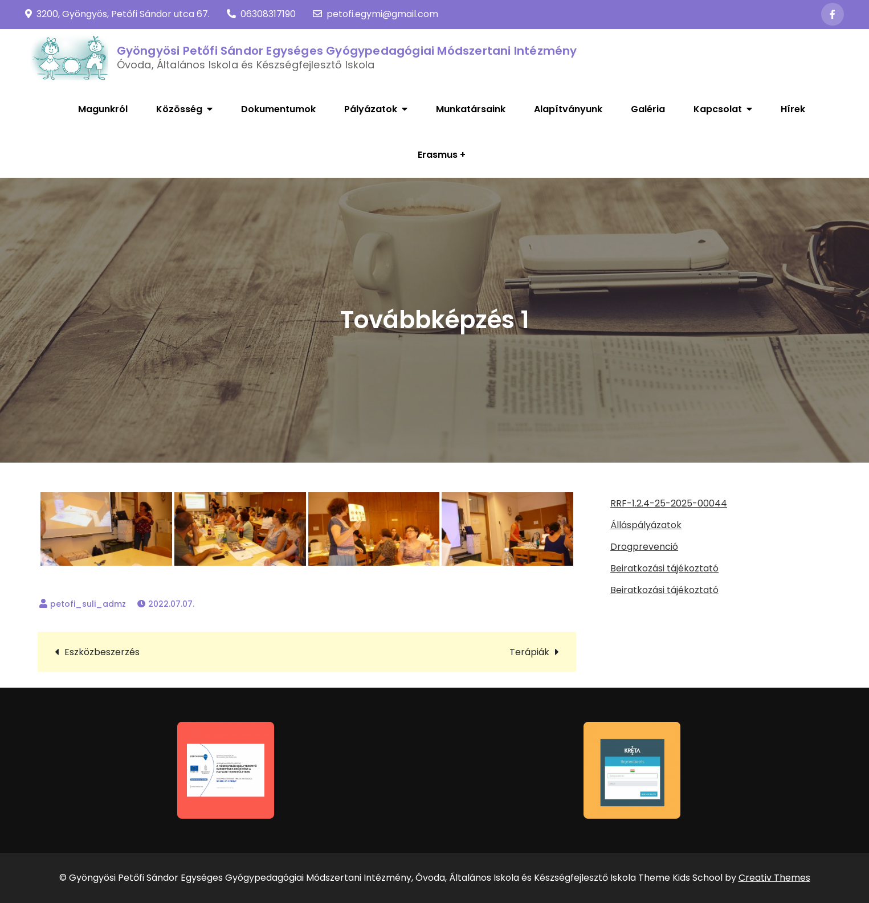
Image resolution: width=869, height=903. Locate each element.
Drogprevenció (644, 546)
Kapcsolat (717, 109)
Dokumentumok (278, 109)
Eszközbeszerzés (102, 652)
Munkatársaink (470, 109)
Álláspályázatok (646, 525)
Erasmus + (442, 154)
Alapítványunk (568, 109)
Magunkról (103, 109)
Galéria (648, 109)
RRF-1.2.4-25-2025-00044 (668, 503)
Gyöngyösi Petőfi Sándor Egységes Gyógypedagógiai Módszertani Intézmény (347, 51)
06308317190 (261, 14)
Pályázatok (370, 109)
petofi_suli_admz (88, 604)
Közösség (179, 109)
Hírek (793, 109)
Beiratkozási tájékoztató (664, 568)
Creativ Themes (774, 877)
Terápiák (529, 652)
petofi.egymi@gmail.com (375, 14)
